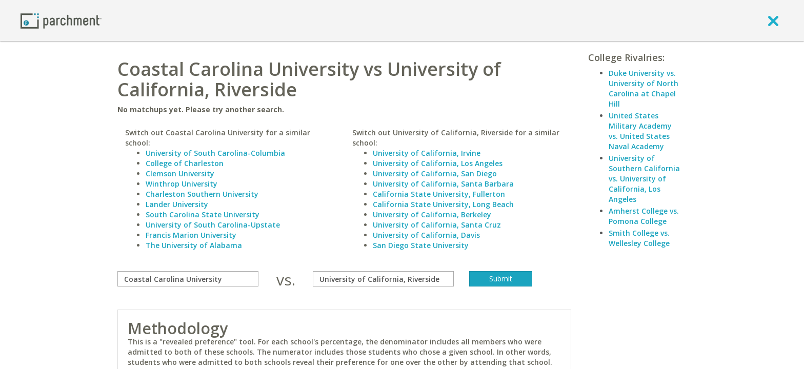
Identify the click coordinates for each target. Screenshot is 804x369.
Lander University (177, 204)
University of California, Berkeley (432, 214)
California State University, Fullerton (439, 194)
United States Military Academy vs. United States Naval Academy (640, 131)
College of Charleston (185, 163)
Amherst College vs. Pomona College (644, 216)
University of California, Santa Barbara (443, 184)
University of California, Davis (426, 235)
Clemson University (180, 173)
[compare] (187, 278)
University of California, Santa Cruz (437, 225)
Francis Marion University (191, 235)
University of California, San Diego (435, 173)
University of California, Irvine (426, 153)
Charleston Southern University (202, 194)
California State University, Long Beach (443, 204)
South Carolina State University (202, 214)
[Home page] (61, 20)
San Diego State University (421, 245)
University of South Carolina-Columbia (215, 153)
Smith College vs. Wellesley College (639, 238)
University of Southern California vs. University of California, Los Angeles (644, 178)
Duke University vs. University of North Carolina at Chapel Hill (643, 88)
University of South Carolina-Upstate (213, 225)
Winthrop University (181, 184)
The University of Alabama (194, 245)
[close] (773, 20)
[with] (383, 278)
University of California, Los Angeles (437, 163)
